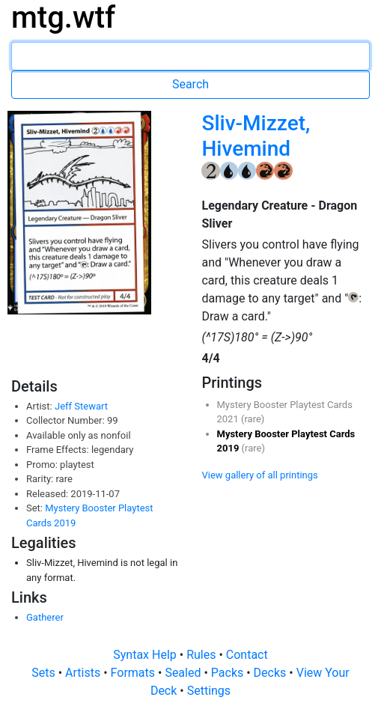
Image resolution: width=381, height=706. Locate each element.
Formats (134, 673)
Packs (228, 673)
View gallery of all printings (260, 475)
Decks (272, 673)
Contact (247, 655)
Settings (209, 691)
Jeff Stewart (81, 406)
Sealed (184, 673)
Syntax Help (146, 655)
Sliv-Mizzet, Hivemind (255, 136)
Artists (84, 673)
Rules (202, 655)
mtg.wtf (63, 17)
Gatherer (45, 617)
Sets (44, 673)
